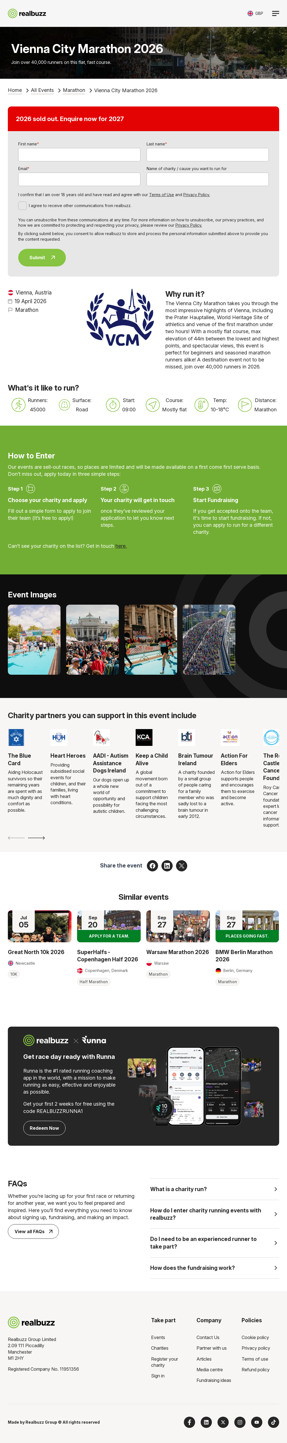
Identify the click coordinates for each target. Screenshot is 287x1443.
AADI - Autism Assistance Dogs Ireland (110, 763)
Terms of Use (161, 194)
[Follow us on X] (223, 1422)
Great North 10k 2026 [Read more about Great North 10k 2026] (36, 952)
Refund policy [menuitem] (256, 1369)
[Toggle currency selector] (255, 13)
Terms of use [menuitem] (255, 1359)
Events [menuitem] (158, 1337)
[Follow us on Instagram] (240, 1422)
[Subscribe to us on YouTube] (256, 1422)
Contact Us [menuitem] (207, 1337)
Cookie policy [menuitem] (255, 1337)
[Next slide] (36, 838)
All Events (42, 90)
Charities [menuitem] (159, 1348)
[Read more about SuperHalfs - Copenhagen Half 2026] (109, 926)
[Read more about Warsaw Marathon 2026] (178, 926)
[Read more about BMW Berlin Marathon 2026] (247, 926)
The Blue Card (19, 759)
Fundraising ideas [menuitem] (213, 1380)
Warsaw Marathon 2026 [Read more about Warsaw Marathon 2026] (177, 952)
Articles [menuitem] (204, 1359)
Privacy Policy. (196, 194)
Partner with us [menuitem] (211, 1348)
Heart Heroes (67, 755)
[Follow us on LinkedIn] (206, 1422)
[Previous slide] (16, 838)
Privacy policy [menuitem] (256, 1348)
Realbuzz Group (41, 1422)
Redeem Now (44, 1128)
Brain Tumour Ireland (195, 759)
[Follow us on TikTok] (273, 1422)
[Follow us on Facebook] (189, 1422)
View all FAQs (33, 1231)
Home (15, 90)
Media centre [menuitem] (209, 1369)
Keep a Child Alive (152, 759)
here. (121, 546)
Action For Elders (234, 759)
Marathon (74, 90)
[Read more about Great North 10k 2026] (39, 926)
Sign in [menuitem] (158, 1376)
